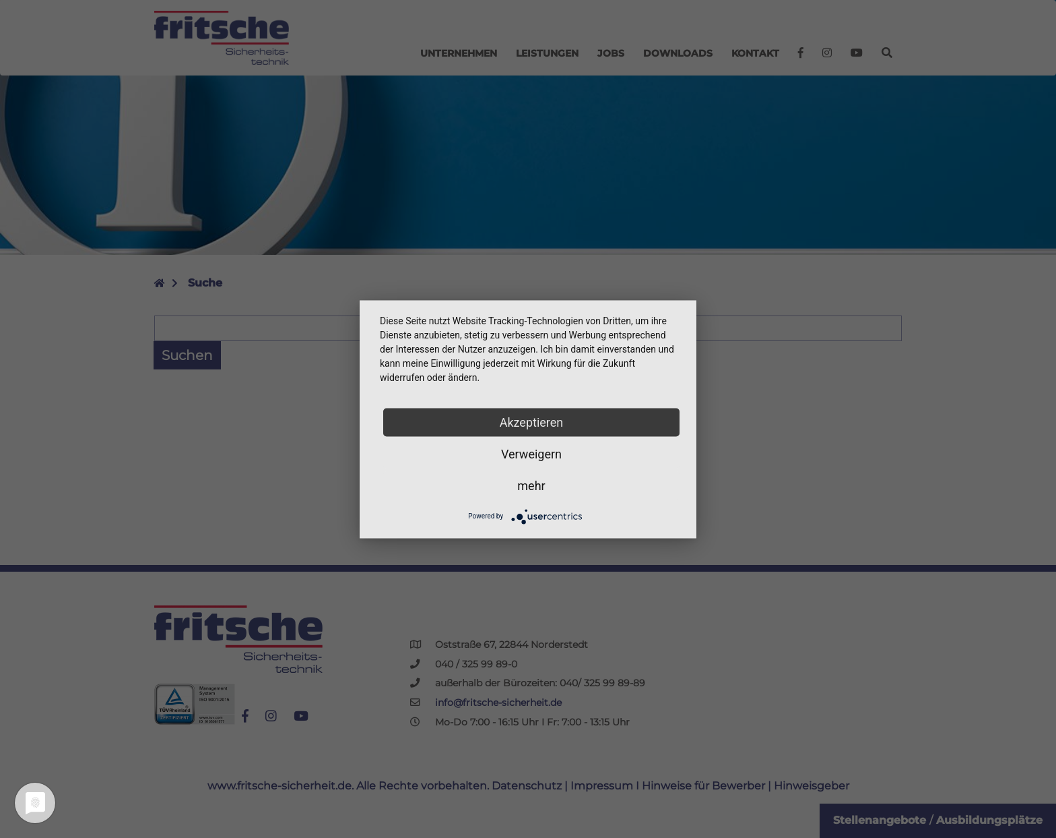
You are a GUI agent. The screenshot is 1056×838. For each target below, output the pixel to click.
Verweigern (531, 453)
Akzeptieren (532, 422)
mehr (531, 485)
